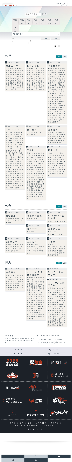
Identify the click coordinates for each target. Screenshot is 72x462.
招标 (30, 423)
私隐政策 (19, 425)
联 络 (20, 353)
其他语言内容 (48, 425)
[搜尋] (64, 3)
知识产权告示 (42, 423)
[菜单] (69, 3)
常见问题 (55, 423)
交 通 (20, 349)
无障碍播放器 (33, 425)
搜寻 (56, 38)
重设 (46, 38)
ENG (58, 3)
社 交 (55, 349)
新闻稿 (13, 423)
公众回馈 (55, 354)
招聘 (22, 423)
